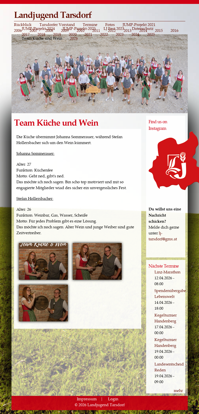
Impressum (87, 399)
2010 (80, 30)
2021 (88, 34)
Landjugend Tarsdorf (53, 14)
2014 (143, 30)
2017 (26, 34)
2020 (73, 34)
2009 (65, 30)
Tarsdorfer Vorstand (57, 24)
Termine (90, 24)
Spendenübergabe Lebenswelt (170, 293)
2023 (120, 34)
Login (113, 399)
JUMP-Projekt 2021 (139, 24)
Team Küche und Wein (42, 38)
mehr (178, 390)
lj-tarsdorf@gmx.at (163, 236)
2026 (74, 38)
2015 (159, 30)
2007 (33, 30)
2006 (18, 30)
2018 (41, 34)
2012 (112, 30)
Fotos (110, 24)
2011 (96, 30)
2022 (104, 34)
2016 (174, 30)
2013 (127, 30)
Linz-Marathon (167, 272)
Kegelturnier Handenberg (165, 318)
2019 (57, 34)
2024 (135, 34)
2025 (151, 34)
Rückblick (23, 24)
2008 (49, 30)
